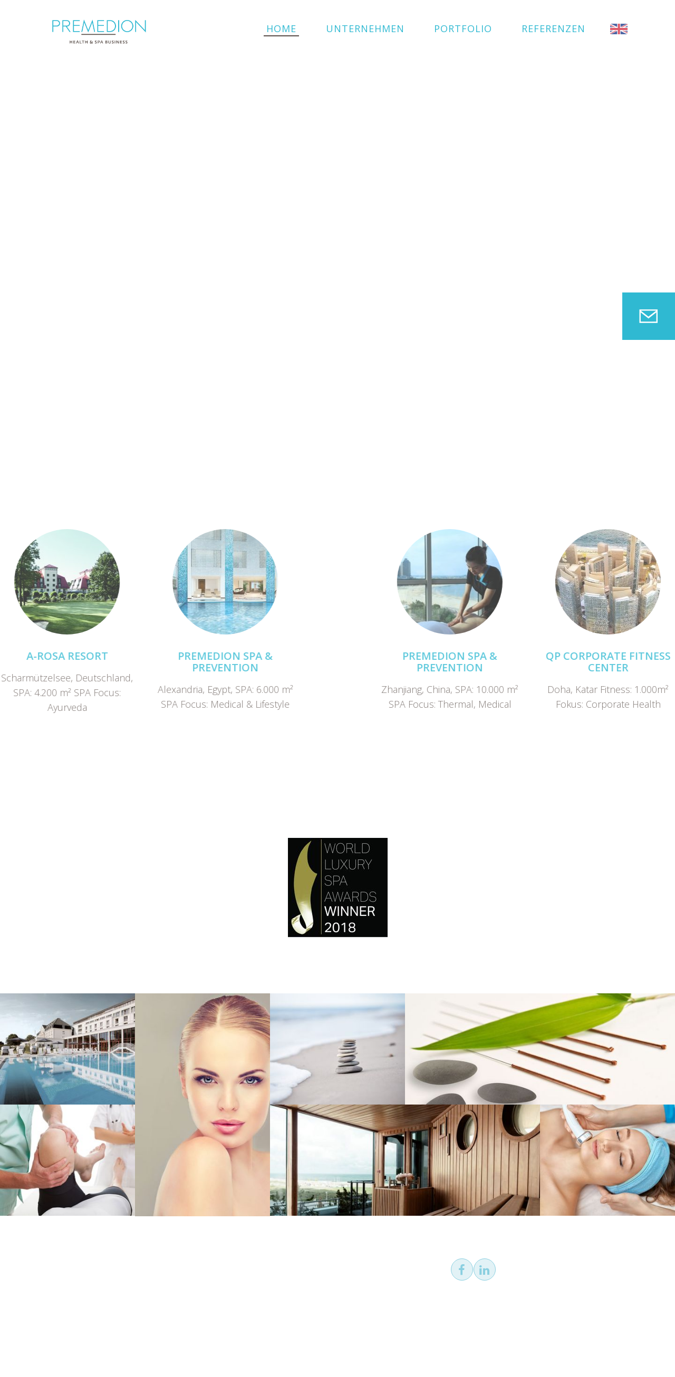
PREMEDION (99, 31)
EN (619, 29)
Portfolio (463, 28)
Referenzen (553, 28)
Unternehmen (365, 28)
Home (281, 28)
